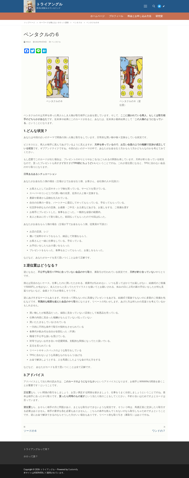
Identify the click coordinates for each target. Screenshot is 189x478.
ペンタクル (55, 42)
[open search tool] (154, 6)
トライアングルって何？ (37, 449)
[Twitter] (159, 6)
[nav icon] (145, 6)
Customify (73, 469)
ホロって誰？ (31, 456)
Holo (27, 42)
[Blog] (163, 6)
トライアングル (49, 4)
